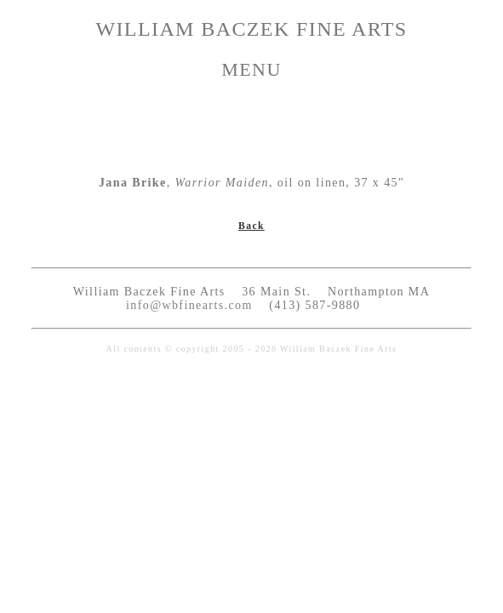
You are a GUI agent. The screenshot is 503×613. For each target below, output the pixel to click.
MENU (251, 69)
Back (251, 226)
